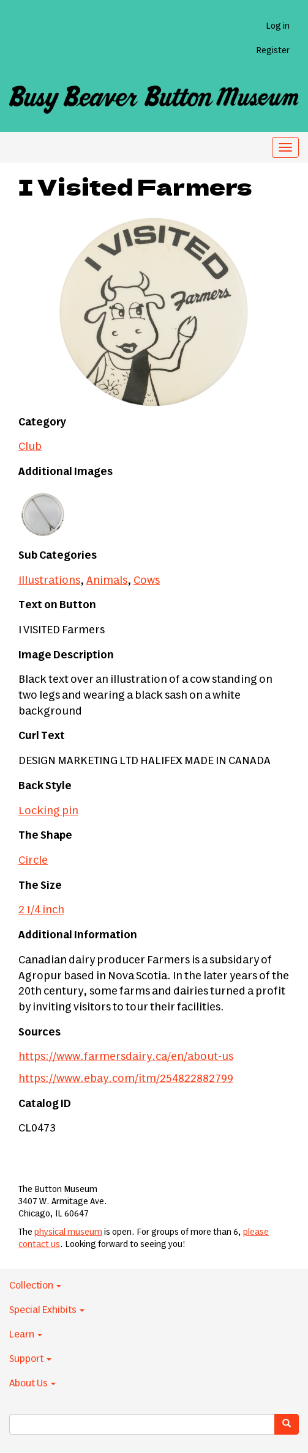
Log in (278, 26)
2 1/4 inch (41, 910)
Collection (35, 1285)
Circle (33, 860)
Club (30, 446)
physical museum (68, 1232)
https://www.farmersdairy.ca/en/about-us (125, 1056)
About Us (32, 1383)
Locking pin (48, 811)
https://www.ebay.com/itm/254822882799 (125, 1078)
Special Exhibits (47, 1310)
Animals (106, 580)
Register (273, 50)
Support (30, 1359)
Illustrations (49, 580)
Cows (146, 580)
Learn (25, 1334)
